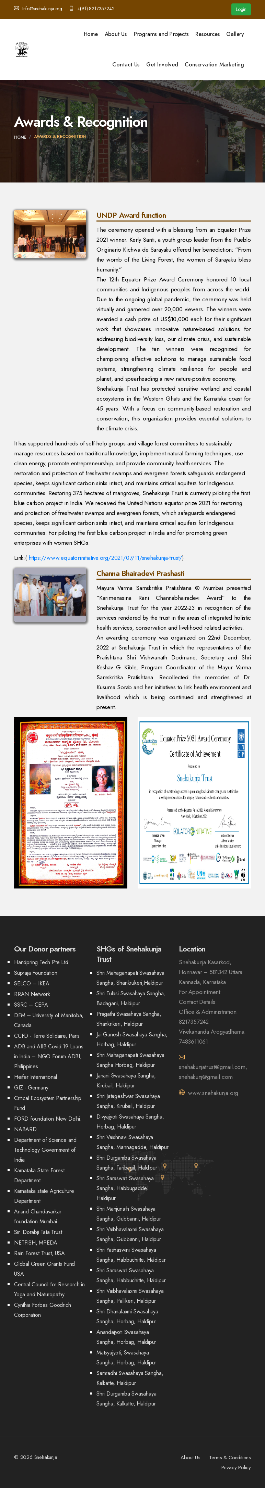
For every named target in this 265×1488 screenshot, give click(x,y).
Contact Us (125, 64)
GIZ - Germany (31, 1088)
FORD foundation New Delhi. (48, 1119)
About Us (116, 34)
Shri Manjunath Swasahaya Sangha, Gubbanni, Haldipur (128, 1214)
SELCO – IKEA (31, 983)
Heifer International (35, 1077)
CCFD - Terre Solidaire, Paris (47, 1036)
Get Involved (162, 64)
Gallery (235, 34)
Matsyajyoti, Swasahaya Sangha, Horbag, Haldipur (126, 1357)
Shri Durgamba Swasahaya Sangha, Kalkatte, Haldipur (126, 1399)
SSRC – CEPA (31, 1005)
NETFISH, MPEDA (35, 1243)
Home (91, 34)
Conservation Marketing (214, 64)
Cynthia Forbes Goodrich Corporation (42, 1310)
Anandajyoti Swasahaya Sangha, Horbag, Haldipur (126, 1337)
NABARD (25, 1129)
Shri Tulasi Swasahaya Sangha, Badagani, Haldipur (130, 998)
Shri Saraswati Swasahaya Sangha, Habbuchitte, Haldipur (131, 1275)
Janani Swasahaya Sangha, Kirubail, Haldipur (126, 1080)
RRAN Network (32, 994)
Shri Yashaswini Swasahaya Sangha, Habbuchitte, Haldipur (131, 1255)
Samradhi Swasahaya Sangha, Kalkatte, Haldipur (129, 1378)
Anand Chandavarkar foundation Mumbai (37, 1216)
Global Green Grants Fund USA (44, 1269)
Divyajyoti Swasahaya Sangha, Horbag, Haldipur (130, 1122)
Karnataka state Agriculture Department (44, 1196)
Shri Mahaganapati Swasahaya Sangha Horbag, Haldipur (130, 1060)
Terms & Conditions (230, 1457)
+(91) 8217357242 (92, 8)
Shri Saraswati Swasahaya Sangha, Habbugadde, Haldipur (125, 1188)
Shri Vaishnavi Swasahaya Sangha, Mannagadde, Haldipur (132, 1142)
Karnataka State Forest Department (39, 1175)
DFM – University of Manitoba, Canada (48, 1020)
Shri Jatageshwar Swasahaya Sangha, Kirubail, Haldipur (128, 1101)
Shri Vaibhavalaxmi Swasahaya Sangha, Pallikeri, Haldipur (129, 1296)
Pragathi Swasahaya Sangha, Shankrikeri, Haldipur (128, 1019)
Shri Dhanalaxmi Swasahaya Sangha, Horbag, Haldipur (127, 1316)
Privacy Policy (236, 1467)
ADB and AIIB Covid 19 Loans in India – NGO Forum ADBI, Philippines (48, 1056)
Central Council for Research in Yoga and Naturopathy (49, 1289)
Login (241, 9)
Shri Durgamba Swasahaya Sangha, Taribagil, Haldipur (126, 1163)
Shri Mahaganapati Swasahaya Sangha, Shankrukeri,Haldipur (130, 978)
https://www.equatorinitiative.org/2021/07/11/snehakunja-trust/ (105, 558)
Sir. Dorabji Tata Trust (38, 1232)
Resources (207, 34)
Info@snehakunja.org (38, 8)
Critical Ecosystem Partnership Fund (47, 1103)
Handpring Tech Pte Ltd (41, 962)
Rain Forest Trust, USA (39, 1253)
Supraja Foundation (35, 973)
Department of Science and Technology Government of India (45, 1150)
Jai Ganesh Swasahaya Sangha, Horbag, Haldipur (131, 1039)
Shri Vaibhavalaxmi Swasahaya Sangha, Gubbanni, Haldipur (129, 1234)
